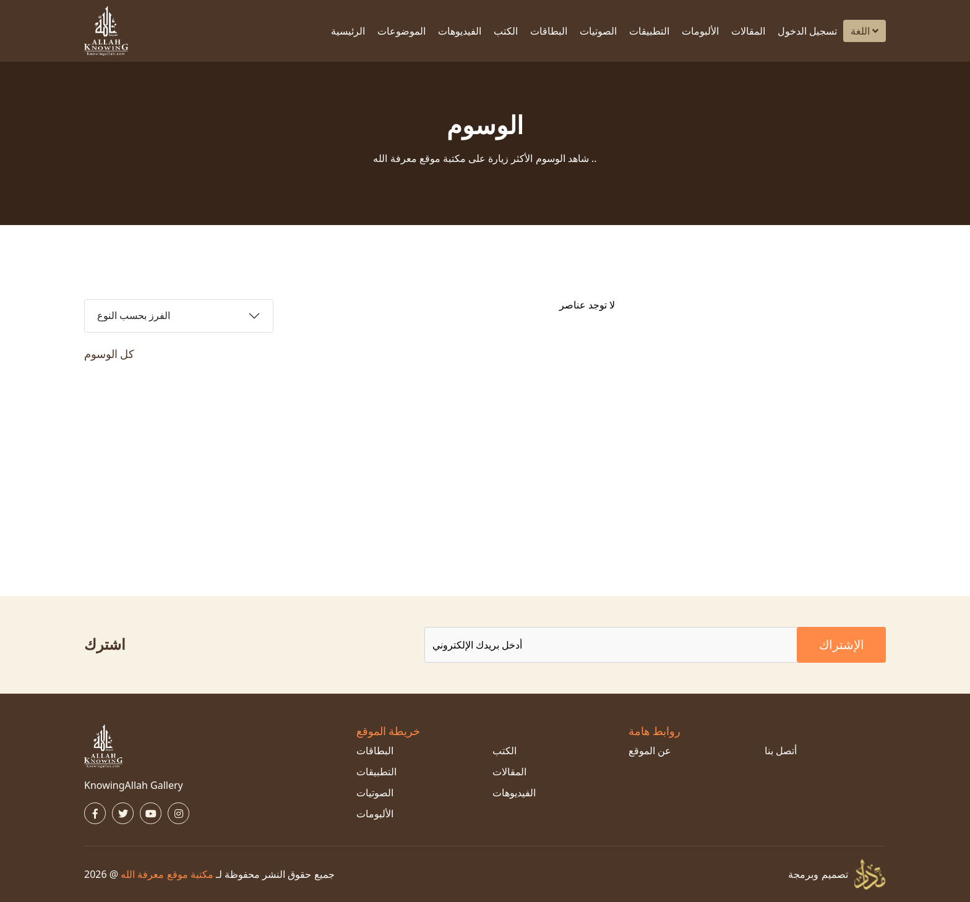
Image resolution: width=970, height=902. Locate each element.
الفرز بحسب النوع (133, 315)
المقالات (748, 31)
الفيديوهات (459, 31)
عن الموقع (650, 750)
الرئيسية (348, 31)
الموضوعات (401, 31)
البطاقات (548, 31)
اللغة (864, 31)
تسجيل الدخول (807, 31)
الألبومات (700, 31)
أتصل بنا (781, 750)
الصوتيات (598, 31)
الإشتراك (841, 644)
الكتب (506, 31)
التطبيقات (649, 31)
